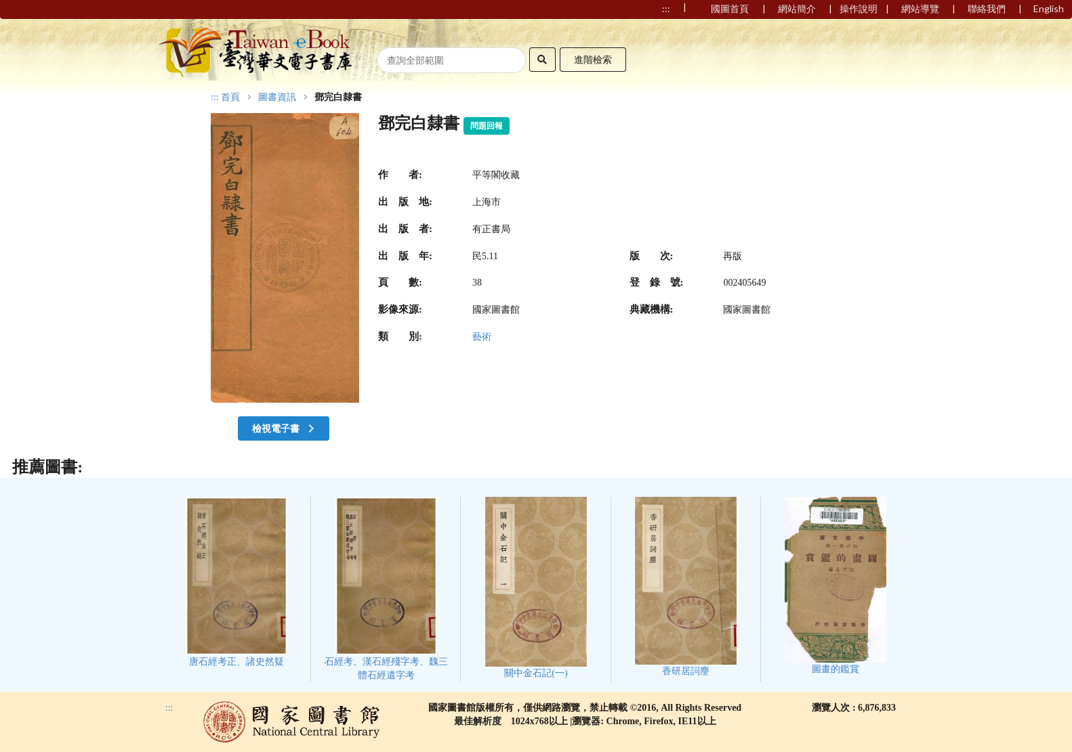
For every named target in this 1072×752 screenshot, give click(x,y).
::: (215, 97)
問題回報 (486, 126)
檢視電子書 (284, 428)
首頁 (230, 97)
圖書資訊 (277, 97)
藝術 (481, 337)
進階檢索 (593, 59)
